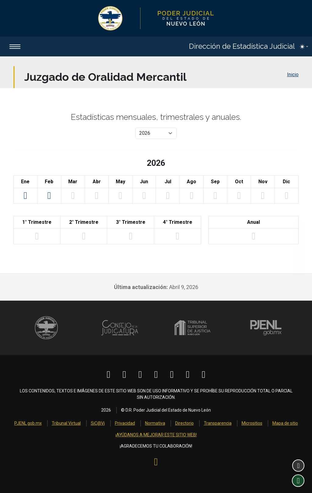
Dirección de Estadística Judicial (241, 46)
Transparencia (218, 424)
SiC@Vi (98, 424)
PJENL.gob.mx (28, 424)
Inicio (293, 75)
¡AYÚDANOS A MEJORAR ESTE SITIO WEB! (156, 435)
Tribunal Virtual (66, 424)
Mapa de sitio (285, 424)
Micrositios (252, 424)
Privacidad (125, 424)
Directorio (184, 424)
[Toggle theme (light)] (304, 46)
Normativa (155, 424)
